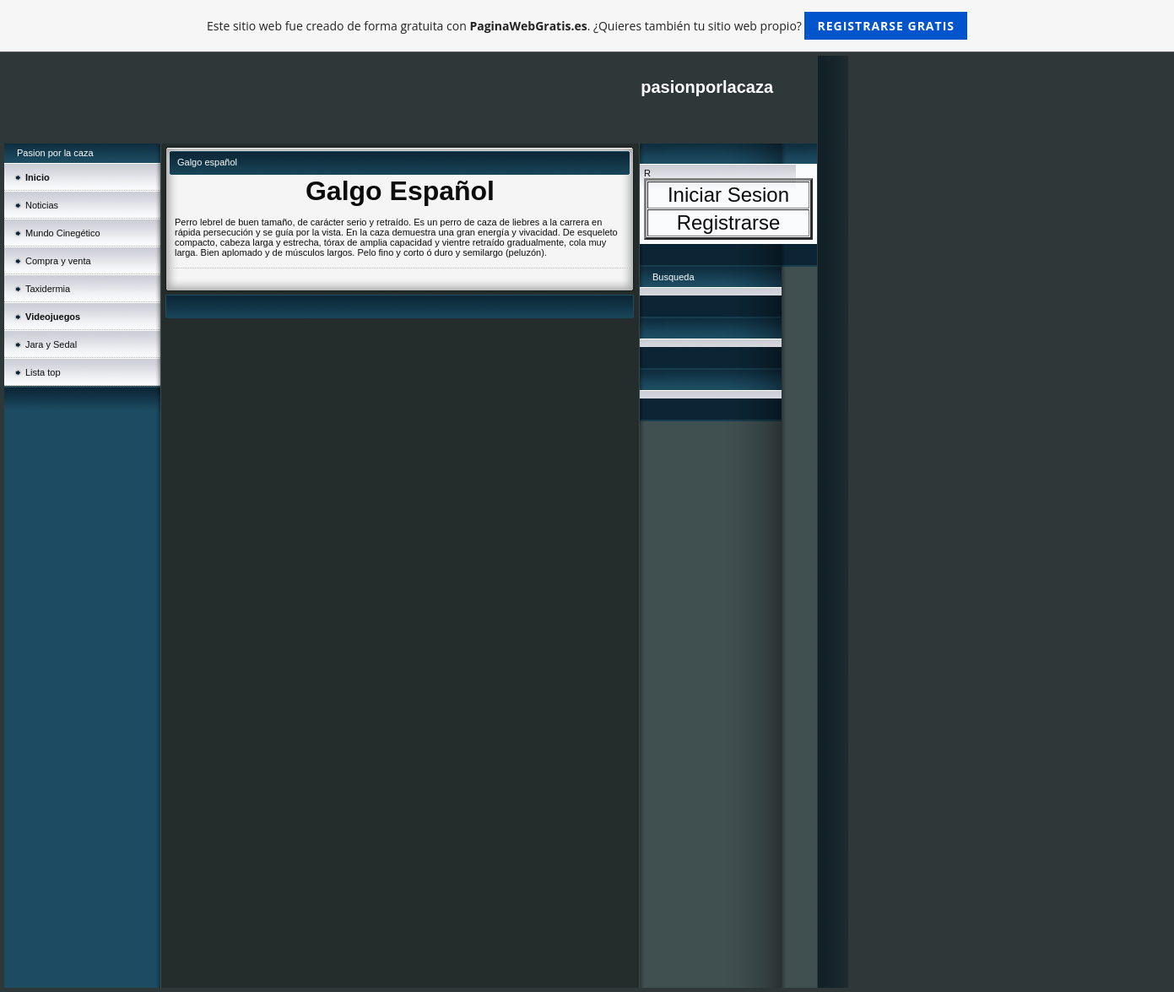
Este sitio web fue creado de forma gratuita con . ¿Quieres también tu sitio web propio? (587, 26)
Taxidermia (47, 289)
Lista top (43, 372)
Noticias (41, 205)
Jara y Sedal (51, 344)
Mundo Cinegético (62, 233)
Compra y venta (58, 261)
